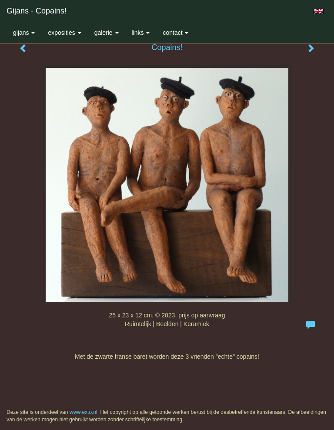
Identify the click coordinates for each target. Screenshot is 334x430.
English (319, 11)
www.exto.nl (83, 412)
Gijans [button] (24, 32)
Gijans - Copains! (37, 11)
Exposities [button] (64, 32)
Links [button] (141, 32)
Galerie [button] (106, 32)
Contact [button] (175, 32)
